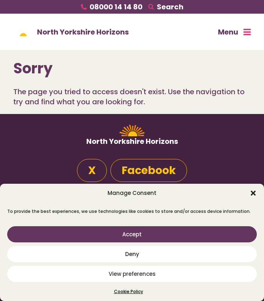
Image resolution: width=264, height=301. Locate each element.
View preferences (132, 274)
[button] (253, 193)
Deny (132, 254)
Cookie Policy (128, 291)
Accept (132, 234)
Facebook (149, 170)
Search (170, 7)
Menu (234, 32)
